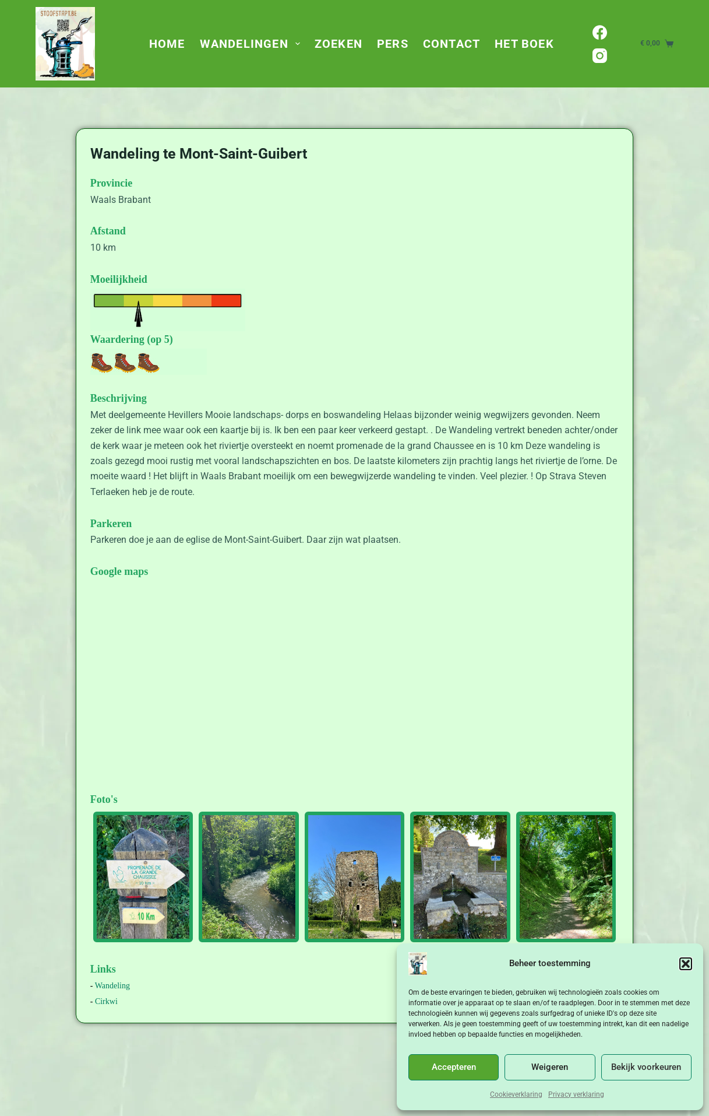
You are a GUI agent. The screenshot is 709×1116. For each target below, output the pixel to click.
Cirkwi (106, 1001)
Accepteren (454, 1067)
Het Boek (524, 44)
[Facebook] (599, 32)
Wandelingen (252, 44)
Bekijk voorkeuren (646, 1067)
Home (167, 44)
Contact (451, 44)
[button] (686, 964)
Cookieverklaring (516, 1094)
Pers (392, 44)
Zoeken (338, 44)
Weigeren (549, 1067)
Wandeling (112, 985)
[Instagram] (599, 55)
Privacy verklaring (576, 1094)
